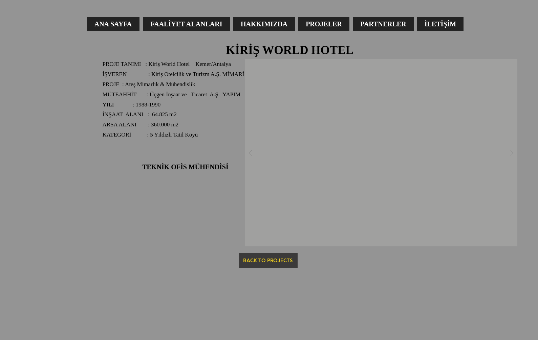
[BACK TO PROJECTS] (268, 260)
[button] (381, 152)
